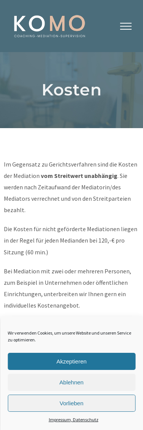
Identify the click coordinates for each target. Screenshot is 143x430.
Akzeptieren (71, 361)
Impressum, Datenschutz (73, 419)
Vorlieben (71, 403)
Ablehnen (71, 382)
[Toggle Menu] (126, 26)
